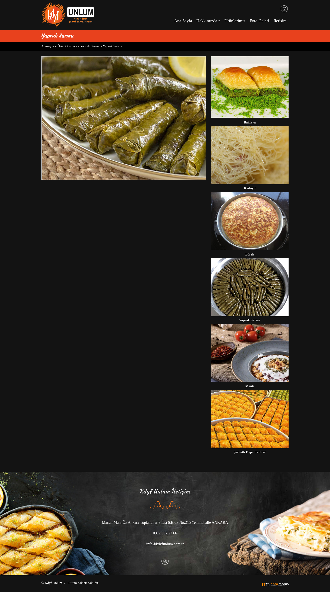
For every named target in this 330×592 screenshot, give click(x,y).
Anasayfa (48, 46)
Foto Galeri (259, 21)
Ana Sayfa (183, 21)
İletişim (279, 21)
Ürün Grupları (67, 46)
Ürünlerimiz (234, 21)
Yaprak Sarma (89, 46)
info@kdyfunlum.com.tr (165, 544)
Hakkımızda (209, 22)
